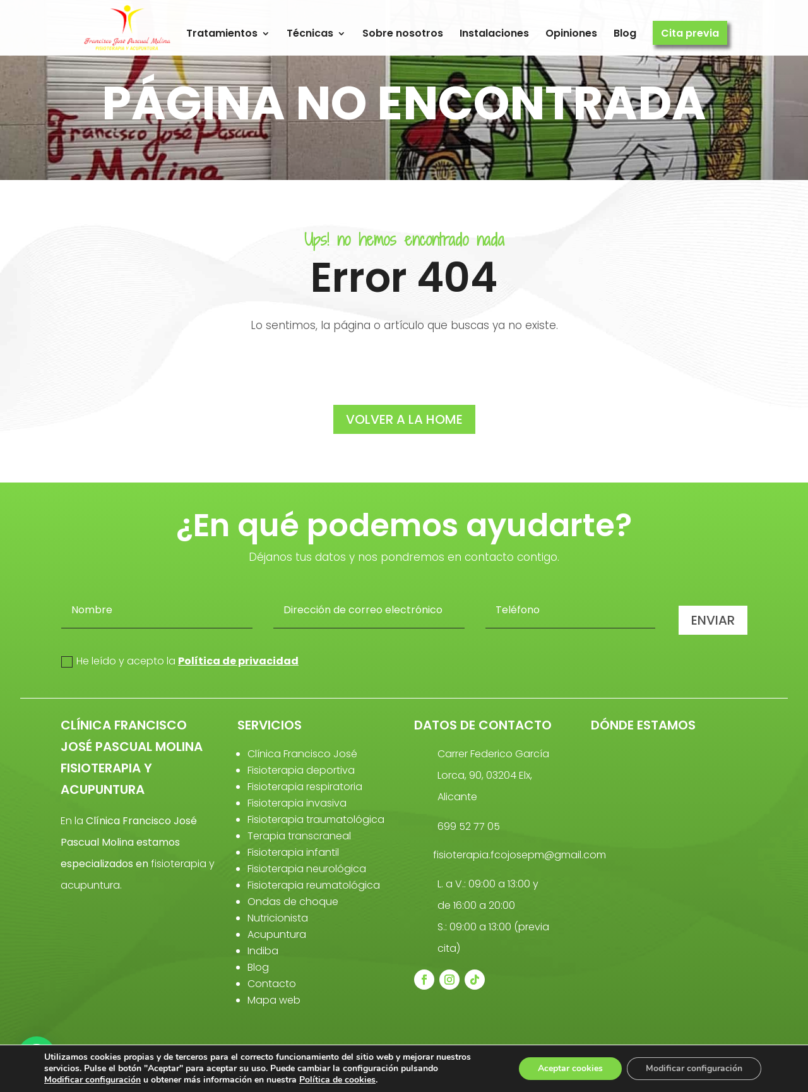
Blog (625, 34)
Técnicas (310, 34)
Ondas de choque (292, 901)
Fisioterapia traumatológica (315, 819)
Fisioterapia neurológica (306, 868)
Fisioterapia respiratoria (304, 786)
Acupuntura (276, 934)
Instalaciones (494, 34)
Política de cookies (337, 1080)
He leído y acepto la (180, 661)
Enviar (713, 620)
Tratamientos (222, 34)
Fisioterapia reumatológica (313, 885)
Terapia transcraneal (299, 836)
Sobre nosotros (402, 34)
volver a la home (404, 419)
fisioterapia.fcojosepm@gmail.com (519, 855)
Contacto (271, 983)
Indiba (262, 951)
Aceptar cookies (570, 1068)
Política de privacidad (238, 661)
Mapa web (273, 1000)
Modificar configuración (92, 1080)
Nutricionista (277, 918)
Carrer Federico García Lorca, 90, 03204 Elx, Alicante (493, 775)
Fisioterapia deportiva (301, 770)
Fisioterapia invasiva (297, 803)
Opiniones (571, 34)
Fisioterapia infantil (293, 852)
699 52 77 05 (468, 826)
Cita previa (690, 34)
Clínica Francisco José (302, 754)
